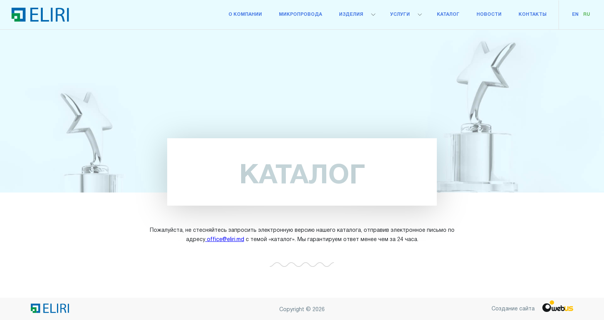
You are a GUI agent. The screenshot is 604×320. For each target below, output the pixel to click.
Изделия (351, 14)
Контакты (532, 14)
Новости (489, 14)
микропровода (300, 14)
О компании (245, 14)
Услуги (400, 14)
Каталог (448, 14)
